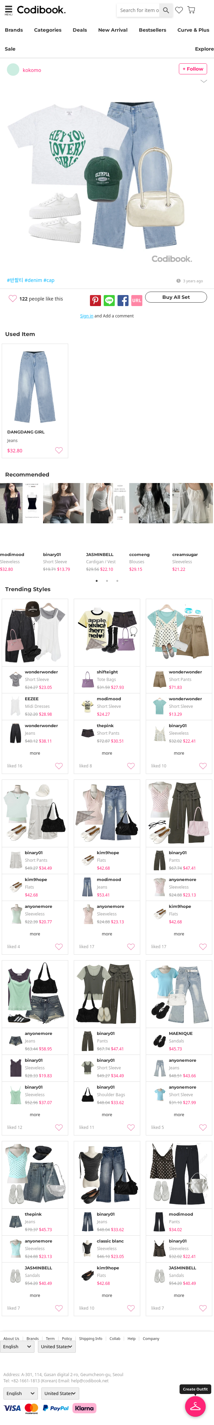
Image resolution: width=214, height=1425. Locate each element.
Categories (47, 30)
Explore (204, 49)
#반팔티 (15, 280)
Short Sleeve (55, 562)
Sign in (86, 316)
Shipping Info (90, 1338)
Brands (14, 30)
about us (11, 1338)
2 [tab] (107, 580)
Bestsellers (152, 30)
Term (50, 1338)
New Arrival (113, 30)
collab (115, 1338)
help (131, 1338)
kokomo (32, 70)
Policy (67, 1338)
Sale (10, 49)
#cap (48, 280)
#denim (33, 280)
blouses (136, 562)
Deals (80, 30)
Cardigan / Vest (101, 562)
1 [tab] (96, 580)
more (35, 753)
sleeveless (10, 562)
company (151, 1338)
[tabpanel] (21, 528)
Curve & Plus (193, 30)
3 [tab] (117, 580)
